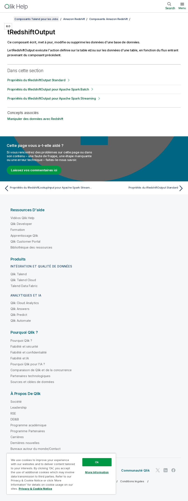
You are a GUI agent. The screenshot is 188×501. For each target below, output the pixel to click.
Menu (182, 8)
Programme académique (28, 425)
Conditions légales (132, 481)
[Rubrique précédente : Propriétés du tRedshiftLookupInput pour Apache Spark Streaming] (47, 188)
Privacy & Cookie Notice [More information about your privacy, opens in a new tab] (35, 488)
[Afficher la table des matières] (8, 19)
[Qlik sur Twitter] (158, 470)
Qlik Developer (21, 224)
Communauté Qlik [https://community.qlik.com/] (135, 470)
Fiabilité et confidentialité (29, 352)
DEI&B (15, 419)
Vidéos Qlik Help (23, 218)
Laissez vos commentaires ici (34, 170)
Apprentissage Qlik (24, 235)
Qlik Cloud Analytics (25, 303)
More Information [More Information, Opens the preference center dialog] (97, 472)
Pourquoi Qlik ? (21, 340)
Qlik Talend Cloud (23, 280)
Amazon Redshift (74, 19)
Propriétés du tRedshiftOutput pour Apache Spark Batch (48, 89)
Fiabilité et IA (20, 358)
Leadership (19, 407)
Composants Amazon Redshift (108, 19)
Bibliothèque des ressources (31, 247)
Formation (18, 229)
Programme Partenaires (28, 431)
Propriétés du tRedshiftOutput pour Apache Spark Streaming (51, 98)
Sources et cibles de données (32, 382)
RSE (13, 413)
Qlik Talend (19, 274)
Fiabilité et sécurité (24, 346)
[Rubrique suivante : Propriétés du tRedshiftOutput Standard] (140, 188)
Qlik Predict (19, 314)
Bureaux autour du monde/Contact (35, 449)
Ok (97, 462)
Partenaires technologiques (30, 376)
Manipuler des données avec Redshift (35, 119)
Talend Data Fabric (24, 286)
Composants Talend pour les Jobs (36, 19)
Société (16, 401)
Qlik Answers (20, 309)
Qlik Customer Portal (25, 241)
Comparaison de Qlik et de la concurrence (41, 370)
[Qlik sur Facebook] (173, 470)
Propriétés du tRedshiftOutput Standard (36, 80)
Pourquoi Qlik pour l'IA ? (28, 364)
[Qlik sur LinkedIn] (165, 470)
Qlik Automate (21, 320)
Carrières (17, 437)
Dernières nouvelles (25, 443)
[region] (61, 473)
